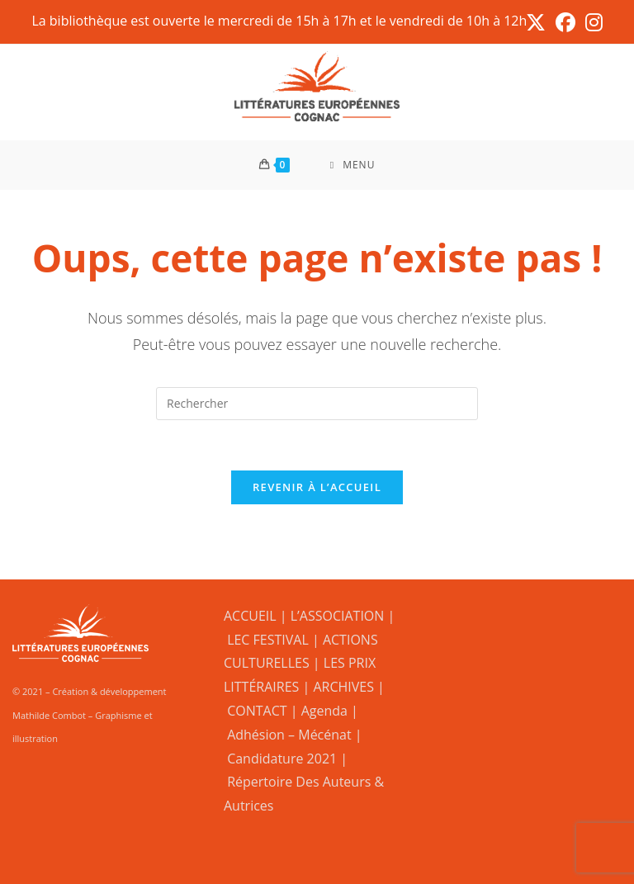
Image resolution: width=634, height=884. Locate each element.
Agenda (324, 711)
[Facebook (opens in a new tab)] (565, 22)
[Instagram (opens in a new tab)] (591, 22)
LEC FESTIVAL (268, 640)
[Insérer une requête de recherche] (317, 403)
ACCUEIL (250, 616)
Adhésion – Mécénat (289, 735)
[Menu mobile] (353, 165)
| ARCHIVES (339, 687)
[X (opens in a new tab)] (536, 22)
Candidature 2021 (282, 758)
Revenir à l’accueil (317, 487)
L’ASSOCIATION (338, 616)
